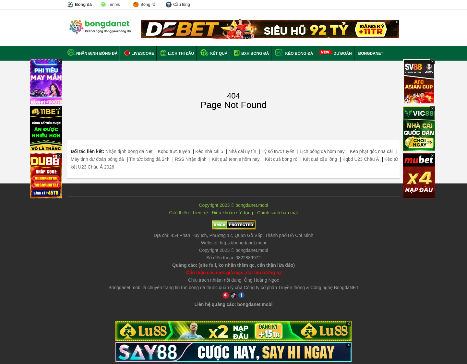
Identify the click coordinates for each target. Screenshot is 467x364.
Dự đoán (342, 53)
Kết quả (213, 53)
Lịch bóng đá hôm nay (322, 151)
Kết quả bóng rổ (281, 159)
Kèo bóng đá (294, 53)
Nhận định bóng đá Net (128, 151)
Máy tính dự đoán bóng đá (97, 159)
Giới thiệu (179, 212)
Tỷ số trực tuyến (277, 151)
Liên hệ (200, 212)
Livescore (139, 53)
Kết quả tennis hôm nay (236, 159)
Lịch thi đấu (177, 53)
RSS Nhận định (191, 159)
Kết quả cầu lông (320, 159)
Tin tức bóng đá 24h (149, 159)
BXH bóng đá (251, 53)
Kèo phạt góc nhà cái (371, 151)
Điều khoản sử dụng (232, 212)
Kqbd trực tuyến (174, 151)
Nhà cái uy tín (243, 151)
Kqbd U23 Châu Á (360, 159)
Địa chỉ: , (233, 235)
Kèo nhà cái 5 (209, 151)
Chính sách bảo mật (277, 212)
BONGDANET (370, 53)
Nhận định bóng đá (92, 53)
